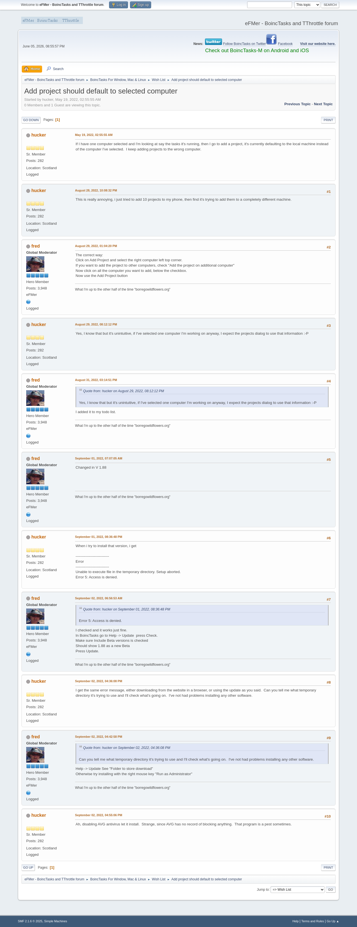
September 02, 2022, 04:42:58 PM (98, 736)
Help (296, 921)
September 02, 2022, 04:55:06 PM (98, 815)
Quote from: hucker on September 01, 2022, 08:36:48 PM (126, 609)
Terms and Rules (312, 921)
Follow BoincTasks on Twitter (244, 44)
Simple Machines (55, 921)
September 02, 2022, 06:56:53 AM (98, 598)
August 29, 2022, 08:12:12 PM (96, 324)
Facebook (285, 44)
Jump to (263, 889)
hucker (38, 135)
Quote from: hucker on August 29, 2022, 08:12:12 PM (123, 391)
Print (328, 120)
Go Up (28, 867)
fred (35, 246)
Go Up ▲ (333, 921)
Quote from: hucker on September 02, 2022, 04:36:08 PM (126, 748)
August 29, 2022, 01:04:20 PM (96, 246)
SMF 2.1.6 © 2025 (30, 921)
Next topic (323, 104)
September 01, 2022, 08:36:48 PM (98, 536)
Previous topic (297, 104)
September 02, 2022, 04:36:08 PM (98, 681)
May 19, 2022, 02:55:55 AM (93, 134)
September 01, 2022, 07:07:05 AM (98, 458)
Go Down (31, 120)
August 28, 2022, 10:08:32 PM (96, 190)
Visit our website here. (318, 44)
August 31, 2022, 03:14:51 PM (96, 380)
